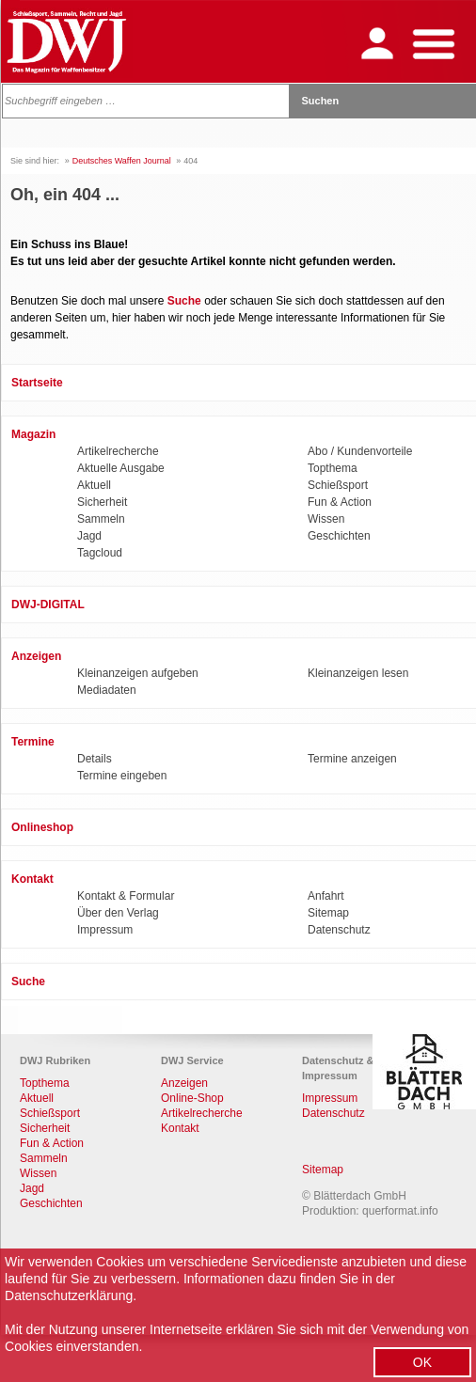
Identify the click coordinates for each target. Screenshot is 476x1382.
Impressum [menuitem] (105, 929)
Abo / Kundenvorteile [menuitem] (360, 451)
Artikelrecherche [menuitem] (118, 451)
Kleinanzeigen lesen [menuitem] (358, 673)
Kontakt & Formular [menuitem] (125, 896)
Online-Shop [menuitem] (192, 1098)
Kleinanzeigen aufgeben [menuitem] (137, 673)
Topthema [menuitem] (332, 468)
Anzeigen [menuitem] (36, 656)
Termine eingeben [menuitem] (122, 775)
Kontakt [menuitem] (32, 879)
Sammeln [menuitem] (101, 519)
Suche (184, 300)
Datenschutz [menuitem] (339, 929)
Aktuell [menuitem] (94, 485)
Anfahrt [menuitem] (326, 896)
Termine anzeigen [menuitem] (352, 758)
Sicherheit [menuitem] (102, 502)
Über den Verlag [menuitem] (118, 912)
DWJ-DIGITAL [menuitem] (48, 604)
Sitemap (322, 1169)
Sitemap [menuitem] (328, 912)
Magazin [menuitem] (33, 434)
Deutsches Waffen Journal (121, 160)
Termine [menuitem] (33, 741)
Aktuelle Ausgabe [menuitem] (121, 468)
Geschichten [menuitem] (339, 535)
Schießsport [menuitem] (338, 485)
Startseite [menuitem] (37, 382)
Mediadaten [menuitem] (106, 690)
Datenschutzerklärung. (70, 1295)
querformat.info (400, 1210)
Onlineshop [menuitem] (42, 827)
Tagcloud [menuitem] (99, 552)
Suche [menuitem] (28, 981)
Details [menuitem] (94, 758)
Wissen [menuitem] (326, 519)
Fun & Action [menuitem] (340, 502)
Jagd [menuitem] (89, 535)
